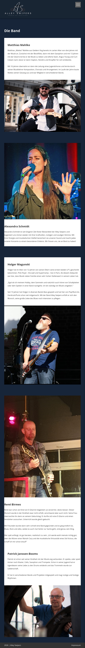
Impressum (76, 645)
